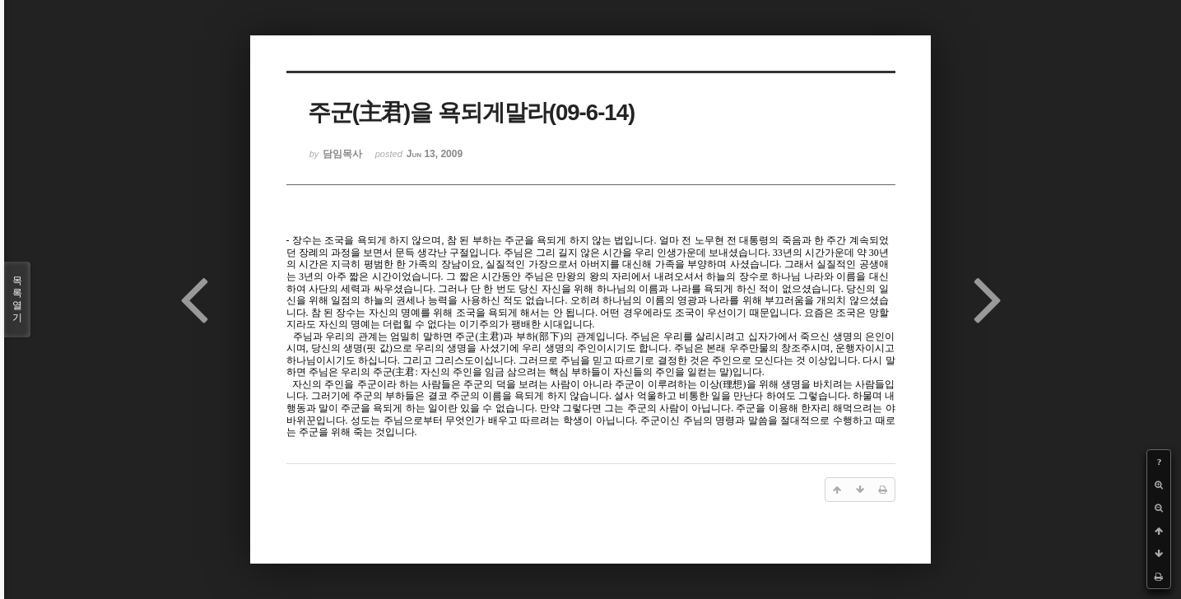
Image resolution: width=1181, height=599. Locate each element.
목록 (17, 299)
